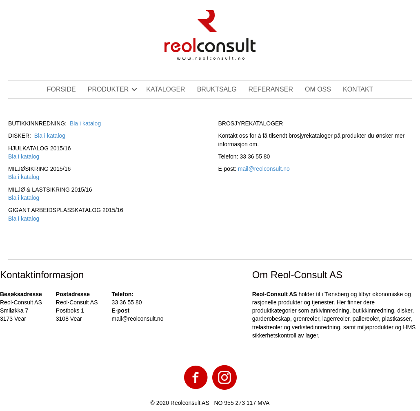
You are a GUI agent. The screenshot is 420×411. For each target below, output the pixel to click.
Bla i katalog (85, 123)
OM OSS (318, 89)
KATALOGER (165, 89)
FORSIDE (61, 89)
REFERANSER (271, 89)
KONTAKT (358, 89)
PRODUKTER (108, 89)
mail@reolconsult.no (264, 168)
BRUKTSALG (217, 89)
